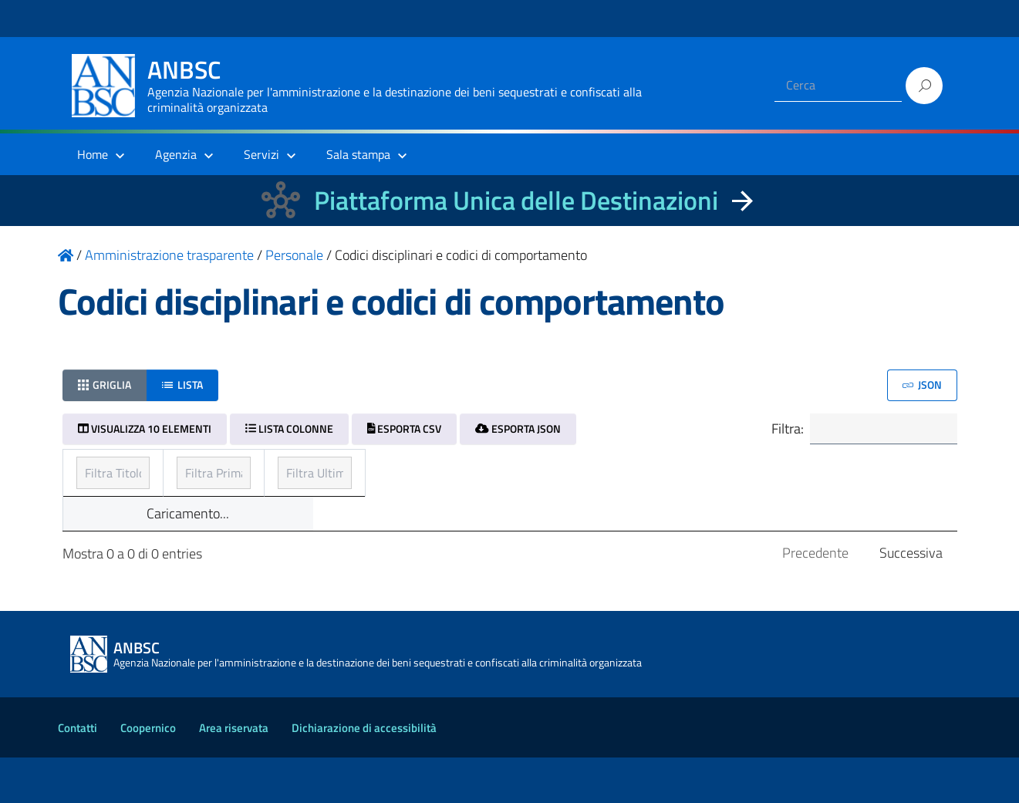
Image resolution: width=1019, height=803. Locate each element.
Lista (182, 384)
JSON (922, 384)
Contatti (77, 773)
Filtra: (854, 430)
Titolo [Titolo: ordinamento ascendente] (95, 471)
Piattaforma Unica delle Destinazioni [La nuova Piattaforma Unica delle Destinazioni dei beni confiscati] (516, 200)
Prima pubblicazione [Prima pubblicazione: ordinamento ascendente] (437, 471)
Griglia (105, 384)
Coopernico (148, 773)
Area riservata (233, 773)
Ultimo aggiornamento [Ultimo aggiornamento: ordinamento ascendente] (744, 471)
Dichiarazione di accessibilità (364, 773)
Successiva (911, 598)
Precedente (815, 598)
